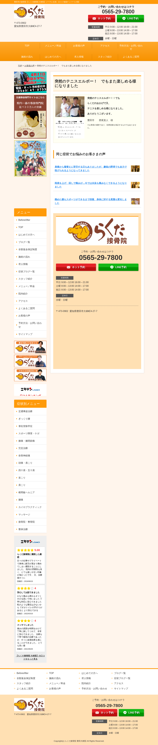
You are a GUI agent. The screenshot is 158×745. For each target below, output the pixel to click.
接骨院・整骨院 (26, 522)
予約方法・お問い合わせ (131, 47)
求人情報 (79, 56)
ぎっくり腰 (24, 418)
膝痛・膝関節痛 (26, 441)
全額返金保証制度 (27, 249)
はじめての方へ (53, 56)
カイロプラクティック (30, 507)
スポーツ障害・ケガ (28, 433)
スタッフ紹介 (105, 56)
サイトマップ (25, 334)
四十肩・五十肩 (26, 470)
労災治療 (23, 448)
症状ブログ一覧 (26, 271)
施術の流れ (27, 56)
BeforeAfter (24, 220)
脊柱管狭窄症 (25, 426)
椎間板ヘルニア (26, 492)
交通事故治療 (25, 411)
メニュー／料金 (53, 45)
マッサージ (24, 514)
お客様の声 (79, 45)
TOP (27, 45)
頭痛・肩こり (25, 463)
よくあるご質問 (131, 56)
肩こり (21, 485)
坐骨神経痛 (24, 455)
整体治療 (23, 529)
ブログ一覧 (24, 242)
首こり (21, 477)
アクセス (105, 45)
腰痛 (20, 499)
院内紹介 (23, 293)
